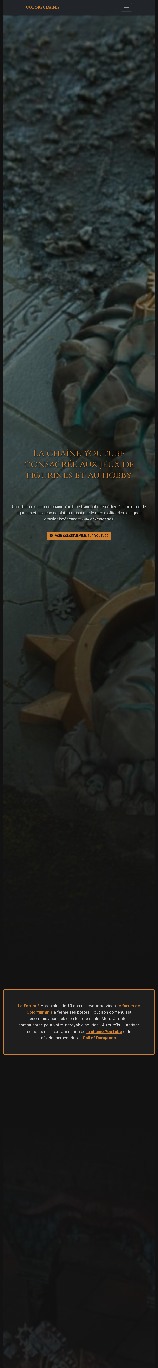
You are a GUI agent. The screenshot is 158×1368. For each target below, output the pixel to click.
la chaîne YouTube (104, 1031)
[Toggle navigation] (126, 7)
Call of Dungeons (99, 1037)
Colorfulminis (43, 7)
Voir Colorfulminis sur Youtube (79, 536)
